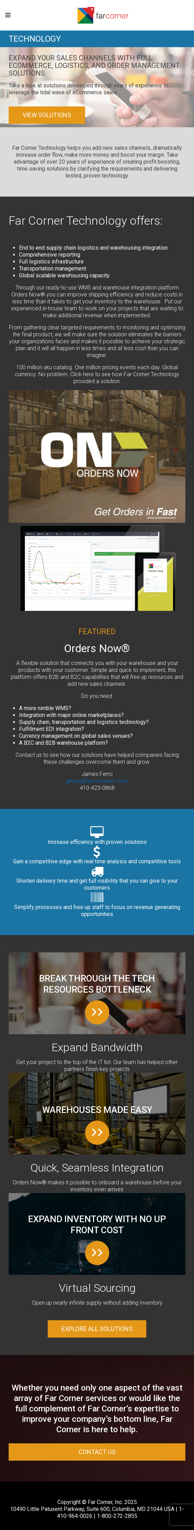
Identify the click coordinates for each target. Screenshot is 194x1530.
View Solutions (46, 115)
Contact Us (97, 1451)
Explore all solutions (97, 1328)
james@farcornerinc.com (97, 781)
